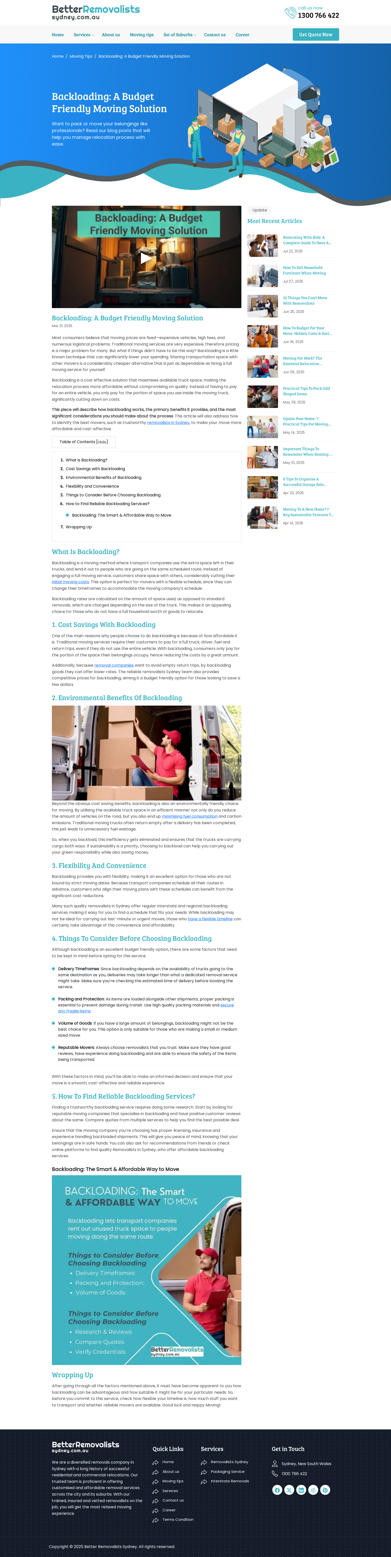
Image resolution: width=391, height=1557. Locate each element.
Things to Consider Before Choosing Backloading (113, 495)
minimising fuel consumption (189, 816)
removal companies (114, 665)
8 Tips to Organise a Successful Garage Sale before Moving (303, 481)
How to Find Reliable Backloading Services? (108, 504)
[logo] (96, 12)
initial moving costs (70, 582)
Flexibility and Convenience (92, 486)
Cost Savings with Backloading (95, 469)
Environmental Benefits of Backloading (103, 477)
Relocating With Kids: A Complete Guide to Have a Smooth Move (306, 240)
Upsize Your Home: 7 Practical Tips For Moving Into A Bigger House (305, 421)
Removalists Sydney (229, 1461)
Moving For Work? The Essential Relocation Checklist (302, 361)
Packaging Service (228, 1471)
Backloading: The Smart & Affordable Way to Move (121, 515)
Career (242, 34)
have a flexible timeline (210, 919)
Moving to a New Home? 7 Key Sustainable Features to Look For (308, 512)
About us (111, 34)
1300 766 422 (294, 1473)
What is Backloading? (86, 460)
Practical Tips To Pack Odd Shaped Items (306, 391)
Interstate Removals (230, 1481)
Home (58, 34)
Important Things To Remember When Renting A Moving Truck (307, 451)
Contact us (215, 34)
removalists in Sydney (168, 422)
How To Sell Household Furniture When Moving (304, 270)
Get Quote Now (316, 34)
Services (82, 34)
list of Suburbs (178, 34)
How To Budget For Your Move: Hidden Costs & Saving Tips (308, 330)
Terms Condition (178, 1519)
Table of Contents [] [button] (84, 442)
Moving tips (142, 34)
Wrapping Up (79, 527)
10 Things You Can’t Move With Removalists (305, 300)
